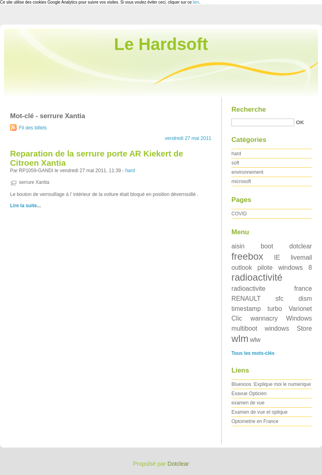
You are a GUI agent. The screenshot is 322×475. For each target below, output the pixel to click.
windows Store (288, 328)
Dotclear (178, 463)
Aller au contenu (223, 5)
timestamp (246, 308)
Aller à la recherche (298, 5)
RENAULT (246, 298)
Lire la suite (23, 205)
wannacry (264, 318)
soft (235, 163)
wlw (255, 339)
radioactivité (257, 277)
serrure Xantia (34, 182)
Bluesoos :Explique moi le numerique (271, 384)
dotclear (300, 246)
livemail (301, 257)
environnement (247, 172)
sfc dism (293, 298)
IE (277, 257)
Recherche (248, 109)
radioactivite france (271, 288)
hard (130, 170)
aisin (238, 246)
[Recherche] (262, 122)
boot (267, 246)
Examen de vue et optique (259, 412)
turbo (275, 308)
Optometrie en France (255, 421)
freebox (247, 256)
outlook (241, 267)
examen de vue (247, 403)
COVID (239, 214)
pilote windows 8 (284, 267)
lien (196, 2)
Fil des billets (33, 128)
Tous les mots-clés (253, 353)
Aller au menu (259, 5)
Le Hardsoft (161, 44)
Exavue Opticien (248, 393)
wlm (239, 338)
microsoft (241, 181)
